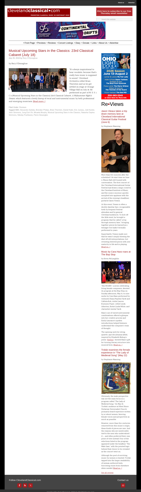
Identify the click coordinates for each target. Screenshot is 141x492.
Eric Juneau (79, 110)
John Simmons (15, 112)
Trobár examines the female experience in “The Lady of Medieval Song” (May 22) (115, 353)
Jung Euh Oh (27, 112)
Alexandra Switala (27, 110)
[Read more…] (39, 101)
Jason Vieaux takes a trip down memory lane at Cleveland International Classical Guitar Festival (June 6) (114, 116)
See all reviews (107, 473)
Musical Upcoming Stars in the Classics (64, 112)
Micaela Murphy (40, 112)
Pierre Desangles (41, 115)
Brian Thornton (56, 110)
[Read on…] (105, 247)
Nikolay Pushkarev (25, 115)
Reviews (22, 107)
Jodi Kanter (89, 110)
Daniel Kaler (68, 110)
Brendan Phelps (42, 110)
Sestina (110, 340)
